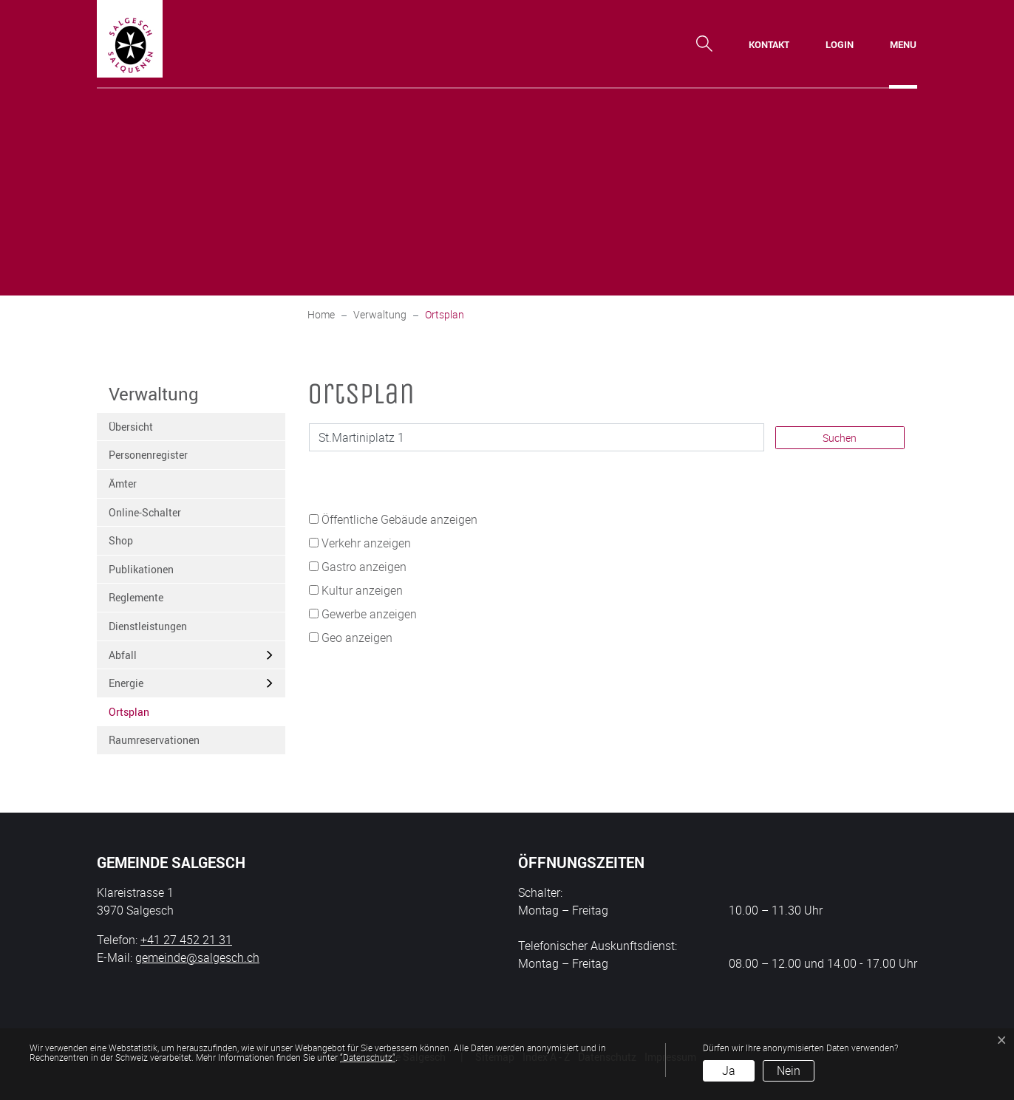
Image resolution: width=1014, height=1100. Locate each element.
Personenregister (148, 455)
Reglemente (136, 597)
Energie (126, 683)
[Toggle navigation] (903, 44)
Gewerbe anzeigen (369, 614)
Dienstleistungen (148, 626)
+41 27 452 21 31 (186, 940)
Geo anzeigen (356, 637)
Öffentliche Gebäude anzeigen (399, 519)
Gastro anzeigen (363, 566)
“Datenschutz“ (367, 1057)
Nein (788, 1070)
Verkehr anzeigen (366, 543)
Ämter (123, 483)
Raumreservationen (154, 740)
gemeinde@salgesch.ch (197, 957)
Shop (121, 540)
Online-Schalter (145, 512)
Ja (728, 1070)
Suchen (840, 438)
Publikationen (141, 569)
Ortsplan (145, 715)
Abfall (123, 655)
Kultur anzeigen (362, 590)
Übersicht (131, 427)
